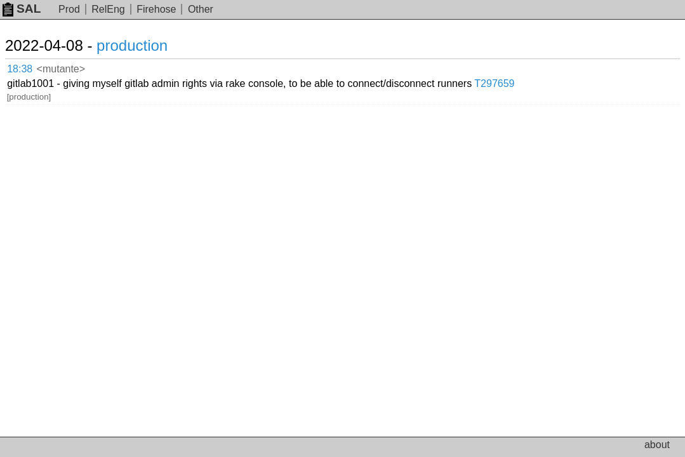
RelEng (107, 9)
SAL (22, 8)
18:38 (32, 67)
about (657, 444)
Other (200, 9)
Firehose (156, 9)
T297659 (581, 66)
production (147, 45)
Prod (69, 9)
